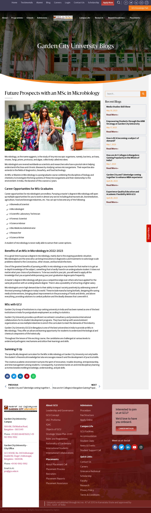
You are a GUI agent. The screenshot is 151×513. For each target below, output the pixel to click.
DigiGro (56, 510)
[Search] (143, 94)
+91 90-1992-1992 (19, 464)
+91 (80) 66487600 (20, 434)
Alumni (39, 3)
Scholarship (93, 3)
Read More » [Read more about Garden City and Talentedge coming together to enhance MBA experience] (112, 185)
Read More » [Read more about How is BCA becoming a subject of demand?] (112, 149)
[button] (7, 376)
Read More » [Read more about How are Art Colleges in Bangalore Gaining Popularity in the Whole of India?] (112, 168)
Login (67, 3)
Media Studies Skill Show (118, 107)
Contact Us (79, 3)
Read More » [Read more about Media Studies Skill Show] (112, 115)
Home (14, 3)
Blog (48, 3)
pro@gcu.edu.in (11, 471)
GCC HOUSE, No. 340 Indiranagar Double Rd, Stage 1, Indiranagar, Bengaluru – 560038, (19, 456)
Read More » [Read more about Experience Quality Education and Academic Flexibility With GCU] (112, 202)
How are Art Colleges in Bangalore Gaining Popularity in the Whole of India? (122, 157)
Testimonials (27, 3)
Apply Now (108, 3)
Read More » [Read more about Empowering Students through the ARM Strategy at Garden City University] (112, 132)
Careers (57, 3)
